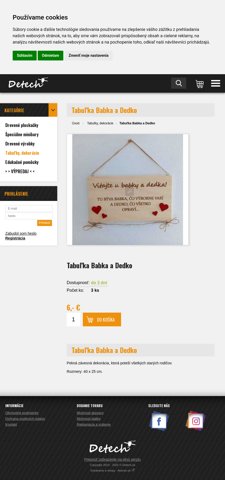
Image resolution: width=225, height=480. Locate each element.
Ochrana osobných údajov (25, 419)
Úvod (75, 123)
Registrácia (15, 238)
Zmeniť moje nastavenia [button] (88, 55)
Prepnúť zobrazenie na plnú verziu (112, 459)
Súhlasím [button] (24, 55)
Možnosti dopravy (90, 413)
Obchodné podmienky (22, 413)
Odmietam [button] (50, 55)
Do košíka (106, 320)
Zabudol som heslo (20, 233)
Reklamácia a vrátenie (94, 424)
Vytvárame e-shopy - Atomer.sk (112, 470)
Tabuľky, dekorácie (100, 123)
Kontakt (11, 424)
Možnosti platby (88, 419)
